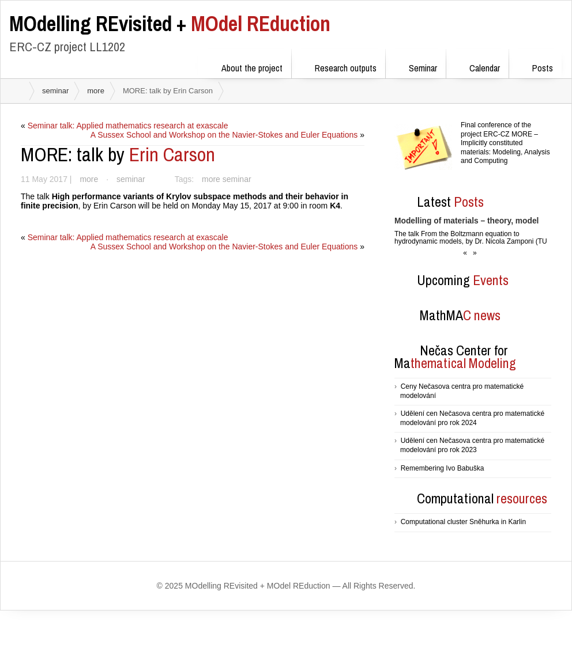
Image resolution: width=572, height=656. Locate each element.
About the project (244, 66)
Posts (535, 66)
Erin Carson (118, 154)
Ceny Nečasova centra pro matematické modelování (462, 391)
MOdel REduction (169, 23)
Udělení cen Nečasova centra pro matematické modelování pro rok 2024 (472, 418)
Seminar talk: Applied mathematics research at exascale (128, 125)
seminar (55, 90)
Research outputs (338, 66)
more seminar (228, 179)
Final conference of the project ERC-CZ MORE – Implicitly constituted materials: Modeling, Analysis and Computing (505, 143)
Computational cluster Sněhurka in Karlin (463, 522)
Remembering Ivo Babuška (442, 468)
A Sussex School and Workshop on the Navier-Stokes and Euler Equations (223, 134)
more (95, 90)
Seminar (415, 66)
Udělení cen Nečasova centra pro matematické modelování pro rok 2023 (472, 445)
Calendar (477, 66)
